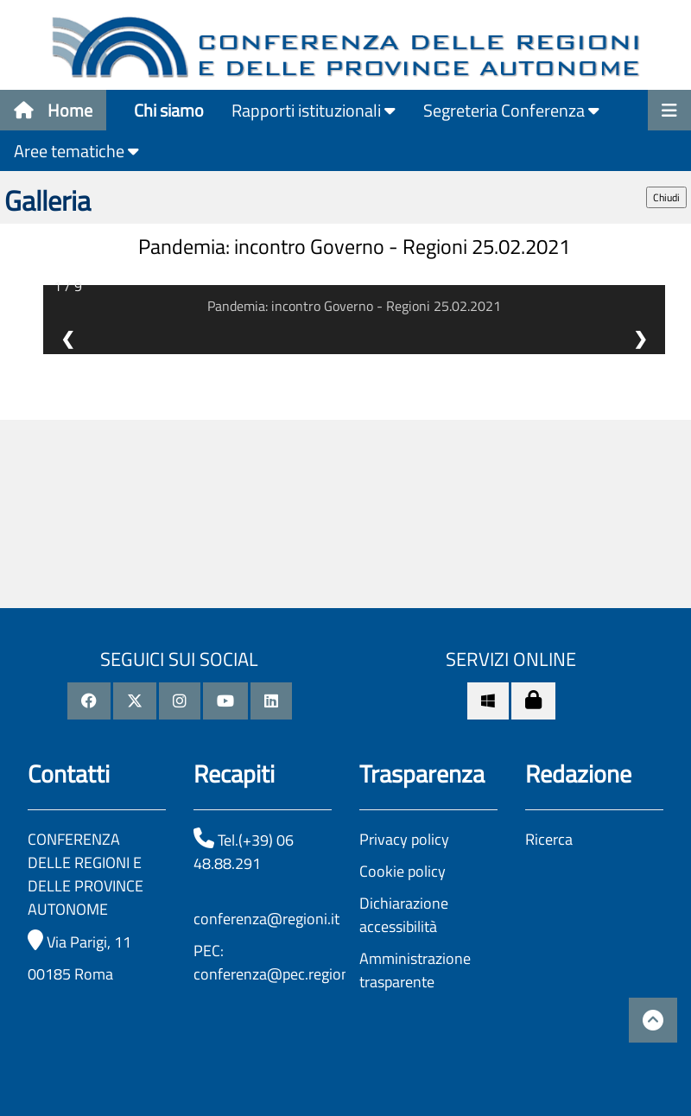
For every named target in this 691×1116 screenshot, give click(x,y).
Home (53, 110)
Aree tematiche (76, 150)
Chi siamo (169, 110)
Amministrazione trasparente (415, 970)
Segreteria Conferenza (511, 110)
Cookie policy (402, 871)
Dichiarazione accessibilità (403, 914)
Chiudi (666, 197)
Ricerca (549, 839)
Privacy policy (404, 839)
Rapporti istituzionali (313, 110)
